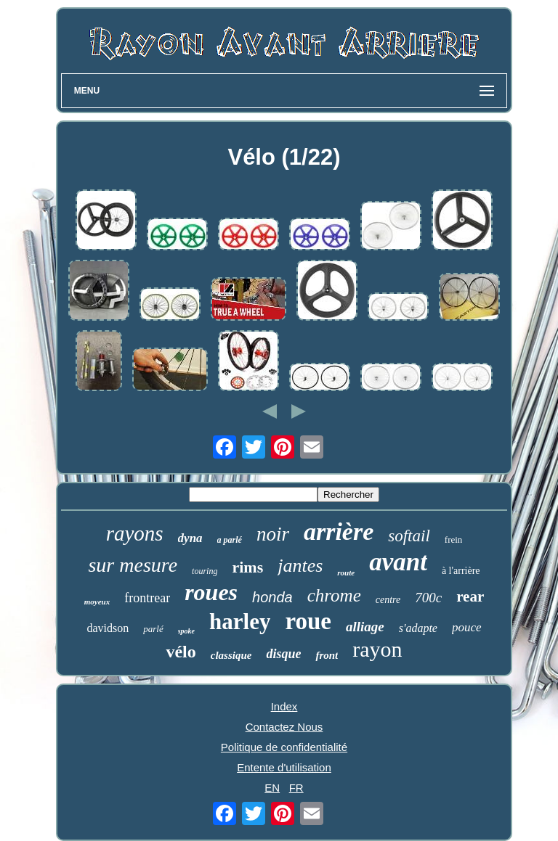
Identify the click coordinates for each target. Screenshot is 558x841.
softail (409, 536)
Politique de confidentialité (284, 747)
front (326, 655)
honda (272, 597)
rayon (377, 649)
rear (470, 596)
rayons (134, 533)
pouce (467, 627)
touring (204, 571)
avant (398, 562)
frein (454, 539)
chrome (334, 595)
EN (272, 787)
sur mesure (132, 565)
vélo (180, 651)
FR (296, 787)
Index (284, 706)
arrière (338, 531)
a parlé (229, 540)
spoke (186, 631)
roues (211, 592)
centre (388, 599)
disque (283, 654)
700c (428, 597)
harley (239, 621)
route (346, 572)
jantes (300, 565)
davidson (107, 628)
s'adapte (418, 628)
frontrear (147, 598)
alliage (365, 626)
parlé (153, 628)
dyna (190, 538)
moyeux (97, 601)
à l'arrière (461, 570)
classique (231, 655)
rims (247, 567)
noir (272, 534)
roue (308, 621)
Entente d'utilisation (284, 767)
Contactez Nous (284, 727)
